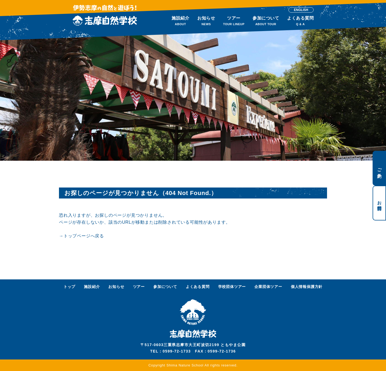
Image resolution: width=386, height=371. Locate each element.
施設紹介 (92, 286)
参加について (165, 286)
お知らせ (116, 286)
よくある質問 (198, 286)
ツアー (139, 286)
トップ (69, 286)
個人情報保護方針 (306, 286)
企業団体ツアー (268, 286)
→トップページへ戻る (81, 236)
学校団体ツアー (232, 286)
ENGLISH (301, 10)
